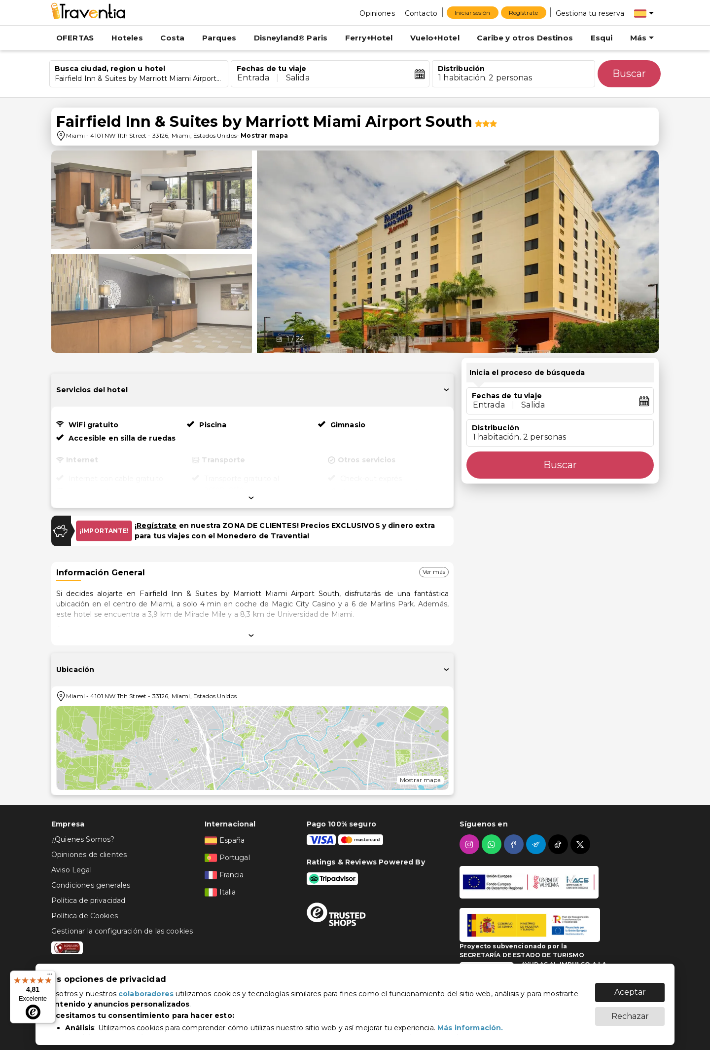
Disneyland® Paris (291, 37)
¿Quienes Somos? (82, 839)
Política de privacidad (88, 900)
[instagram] (471, 844)
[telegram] (537, 844)
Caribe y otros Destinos (524, 37)
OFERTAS (75, 37)
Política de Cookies (84, 915)
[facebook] (515, 844)
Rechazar (630, 1011)
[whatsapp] (493, 844)
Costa (172, 37)
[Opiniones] (377, 12)
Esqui (602, 37)
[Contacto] (421, 12)
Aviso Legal (71, 869)
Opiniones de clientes (89, 854)
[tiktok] (559, 844)
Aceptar (630, 987)
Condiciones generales (90, 885)
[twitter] (581, 844)
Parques (219, 37)
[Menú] (50, 976)
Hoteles (127, 37)
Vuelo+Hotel (435, 37)
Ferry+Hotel (369, 37)
